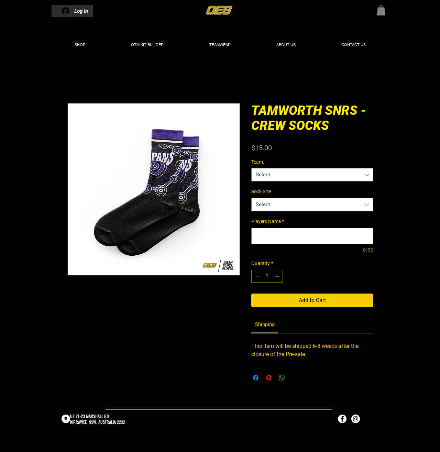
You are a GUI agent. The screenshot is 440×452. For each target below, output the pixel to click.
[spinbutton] (267, 276)
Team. (257, 162)
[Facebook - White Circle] (342, 419)
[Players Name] (312, 236)
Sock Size (261, 191)
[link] (265, 324)
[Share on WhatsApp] (282, 378)
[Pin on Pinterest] (269, 378)
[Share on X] (295, 378)
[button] (381, 10)
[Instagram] (355, 419)
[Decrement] (256, 276)
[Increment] (277, 276)
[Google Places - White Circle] (66, 419)
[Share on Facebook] (256, 378)
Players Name (267, 221)
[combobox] (312, 174)
